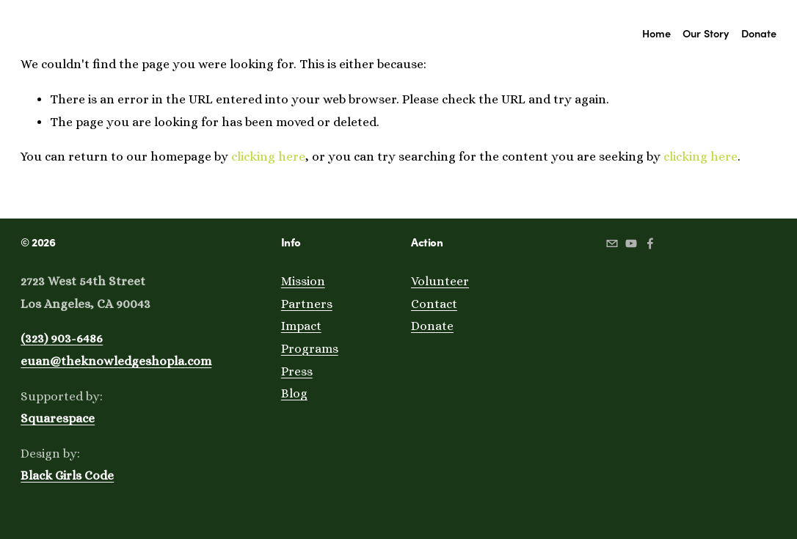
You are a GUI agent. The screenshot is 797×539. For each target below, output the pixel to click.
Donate (758, 33)
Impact (301, 326)
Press (297, 371)
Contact (434, 304)
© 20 (32, 242)
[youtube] (631, 243)
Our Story (706, 33)
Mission (303, 281)
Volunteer (440, 281)
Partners (306, 304)
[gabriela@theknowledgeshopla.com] (612, 243)
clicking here (268, 157)
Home (656, 33)
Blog (294, 393)
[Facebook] (650, 243)
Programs (309, 349)
